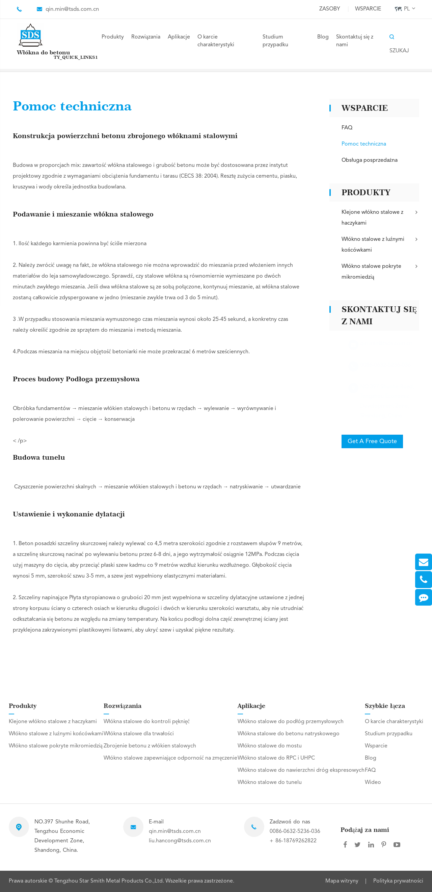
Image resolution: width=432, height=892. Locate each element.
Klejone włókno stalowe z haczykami (380, 217)
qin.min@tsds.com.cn (72, 9)
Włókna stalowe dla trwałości (139, 734)
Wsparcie (368, 9)
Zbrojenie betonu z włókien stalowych (150, 746)
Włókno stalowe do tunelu (270, 782)
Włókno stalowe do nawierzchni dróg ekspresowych (301, 770)
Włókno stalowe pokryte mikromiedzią (380, 271)
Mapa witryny (341, 881)
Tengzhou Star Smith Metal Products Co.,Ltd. (109, 881)
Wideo (373, 782)
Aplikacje (179, 37)
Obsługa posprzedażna (370, 160)
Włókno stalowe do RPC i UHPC (276, 758)
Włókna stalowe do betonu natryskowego (289, 734)
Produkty (113, 37)
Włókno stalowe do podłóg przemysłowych (291, 721)
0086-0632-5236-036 (295, 831)
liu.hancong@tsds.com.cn (180, 841)
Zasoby (329, 9)
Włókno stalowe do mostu (270, 746)
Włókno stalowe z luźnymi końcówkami (380, 244)
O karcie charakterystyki (215, 41)
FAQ (347, 128)
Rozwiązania (145, 37)
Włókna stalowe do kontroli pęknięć (147, 721)
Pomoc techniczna (364, 144)
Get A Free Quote (372, 441)
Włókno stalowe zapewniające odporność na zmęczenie (171, 758)
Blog (323, 37)
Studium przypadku (275, 41)
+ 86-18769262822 (293, 841)
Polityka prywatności (398, 881)
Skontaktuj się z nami (354, 41)
